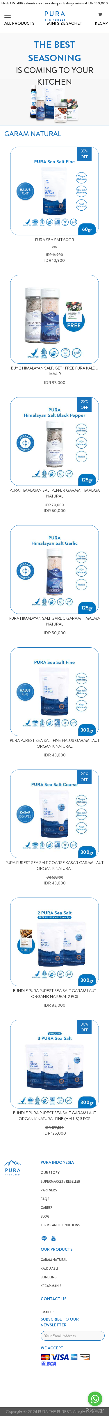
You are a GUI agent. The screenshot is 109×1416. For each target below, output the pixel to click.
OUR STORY (50, 1172)
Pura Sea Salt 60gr (54, 240)
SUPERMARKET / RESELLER (60, 1181)
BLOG (45, 1216)
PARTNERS (49, 1190)
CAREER (47, 1207)
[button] (7, 15)
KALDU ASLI (49, 1268)
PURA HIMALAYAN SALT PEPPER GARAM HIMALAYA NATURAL (55, 493)
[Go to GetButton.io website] (95, 1410)
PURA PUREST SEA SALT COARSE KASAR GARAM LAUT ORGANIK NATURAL (54, 865)
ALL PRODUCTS (19, 23)
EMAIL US (48, 1312)
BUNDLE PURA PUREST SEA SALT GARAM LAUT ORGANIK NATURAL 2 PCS (54, 993)
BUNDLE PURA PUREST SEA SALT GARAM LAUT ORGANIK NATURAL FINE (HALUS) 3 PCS (54, 1116)
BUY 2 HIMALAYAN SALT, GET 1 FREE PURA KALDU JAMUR (54, 371)
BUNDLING (49, 1277)
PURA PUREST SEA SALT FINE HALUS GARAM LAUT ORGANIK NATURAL (54, 743)
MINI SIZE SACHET (64, 23)
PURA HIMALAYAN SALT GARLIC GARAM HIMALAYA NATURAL (54, 621)
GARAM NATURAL (54, 1259)
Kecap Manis (51, 1286)
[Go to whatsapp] (95, 1399)
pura (55, 246)
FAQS (45, 1199)
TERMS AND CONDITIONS (60, 1225)
